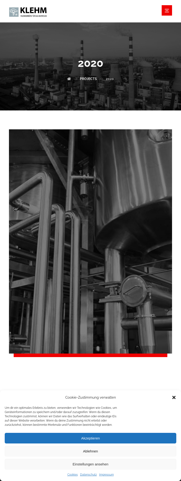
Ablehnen (90, 451)
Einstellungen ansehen (90, 464)
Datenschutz (88, 474)
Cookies (72, 474)
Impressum (106, 474)
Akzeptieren (90, 438)
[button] (174, 397)
